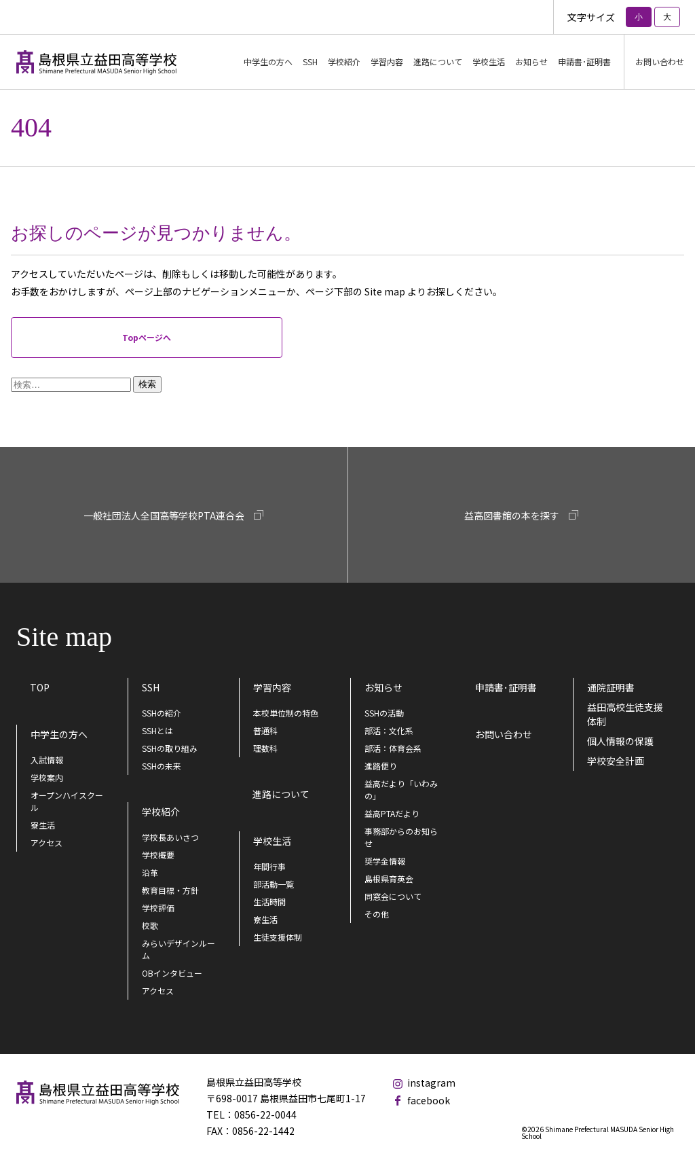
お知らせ (383, 687)
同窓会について (392, 896)
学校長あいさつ (170, 837)
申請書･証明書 (584, 61)
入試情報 (47, 759)
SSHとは (157, 730)
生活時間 (269, 901)
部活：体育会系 (392, 748)
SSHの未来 (161, 766)
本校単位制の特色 (285, 713)
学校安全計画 (615, 760)
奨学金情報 (384, 861)
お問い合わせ (659, 61)
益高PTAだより (391, 813)
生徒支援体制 (277, 937)
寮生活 (43, 825)
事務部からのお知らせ (401, 837)
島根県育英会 (388, 878)
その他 (376, 914)
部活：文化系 (388, 730)
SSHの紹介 (161, 713)
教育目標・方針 (170, 890)
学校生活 (272, 841)
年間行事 (269, 866)
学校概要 (158, 854)
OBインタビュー (172, 973)
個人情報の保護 (620, 741)
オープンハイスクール (67, 801)
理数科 (265, 748)
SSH (150, 687)
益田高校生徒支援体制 (625, 714)
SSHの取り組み (170, 748)
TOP (40, 687)
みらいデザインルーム (178, 949)
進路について (437, 61)
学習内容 (272, 687)
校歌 (150, 925)
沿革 (150, 872)
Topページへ (146, 337)
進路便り (380, 766)
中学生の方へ (59, 734)
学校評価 (158, 907)
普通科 (265, 730)
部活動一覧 (273, 884)
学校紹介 (161, 811)
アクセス (46, 842)
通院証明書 (611, 687)
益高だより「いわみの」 (401, 789)
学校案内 (47, 777)
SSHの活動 (384, 713)
